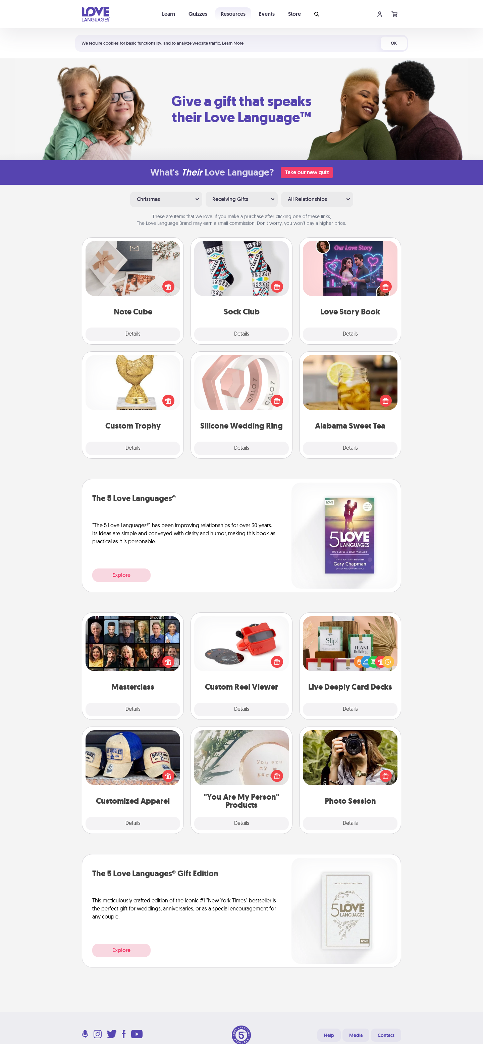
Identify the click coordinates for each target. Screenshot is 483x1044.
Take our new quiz (307, 172)
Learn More (233, 43)
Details (133, 334)
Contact (386, 1035)
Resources (233, 13)
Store (294, 13)
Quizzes (198, 13)
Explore (121, 575)
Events (267, 13)
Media (356, 1035)
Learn (168, 13)
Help (329, 1035)
